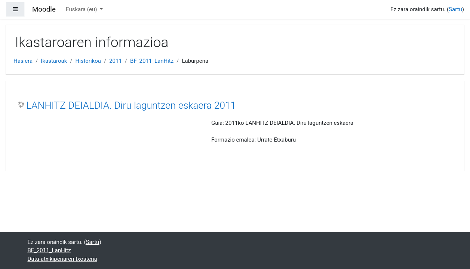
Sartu (455, 9)
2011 (115, 61)
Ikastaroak (54, 61)
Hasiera (23, 61)
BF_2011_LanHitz (151, 61)
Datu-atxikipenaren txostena (62, 259)
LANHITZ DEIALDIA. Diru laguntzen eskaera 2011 (131, 105)
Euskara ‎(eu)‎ (82, 9)
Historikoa (88, 61)
